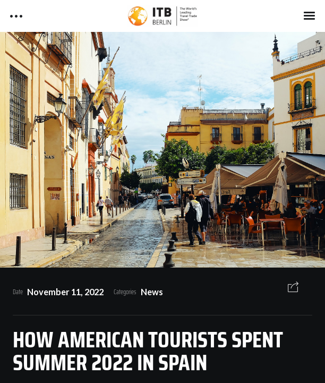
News (152, 292)
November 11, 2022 (65, 292)
